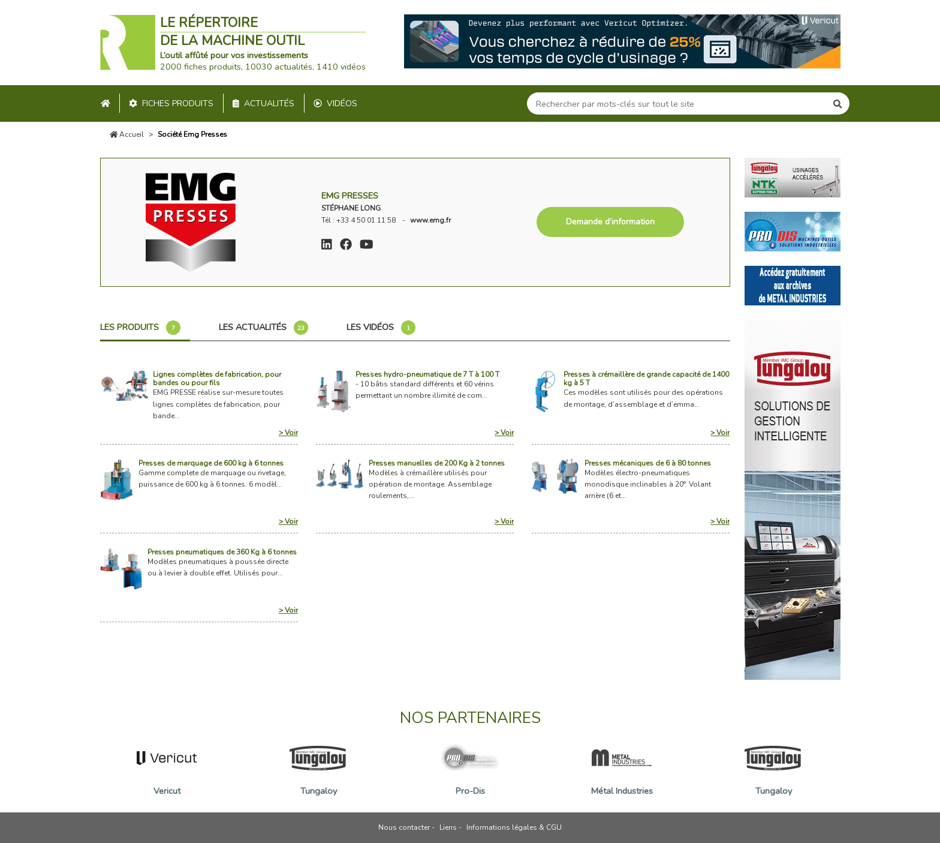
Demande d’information (610, 221)
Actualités (263, 103)
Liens (448, 827)
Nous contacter (404, 827)
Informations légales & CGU (514, 827)
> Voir (288, 432)
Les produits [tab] (140, 327)
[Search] (677, 103)
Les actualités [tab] (263, 327)
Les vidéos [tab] (381, 327)
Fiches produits (171, 103)
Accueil (127, 134)
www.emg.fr (430, 220)
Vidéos (335, 103)
